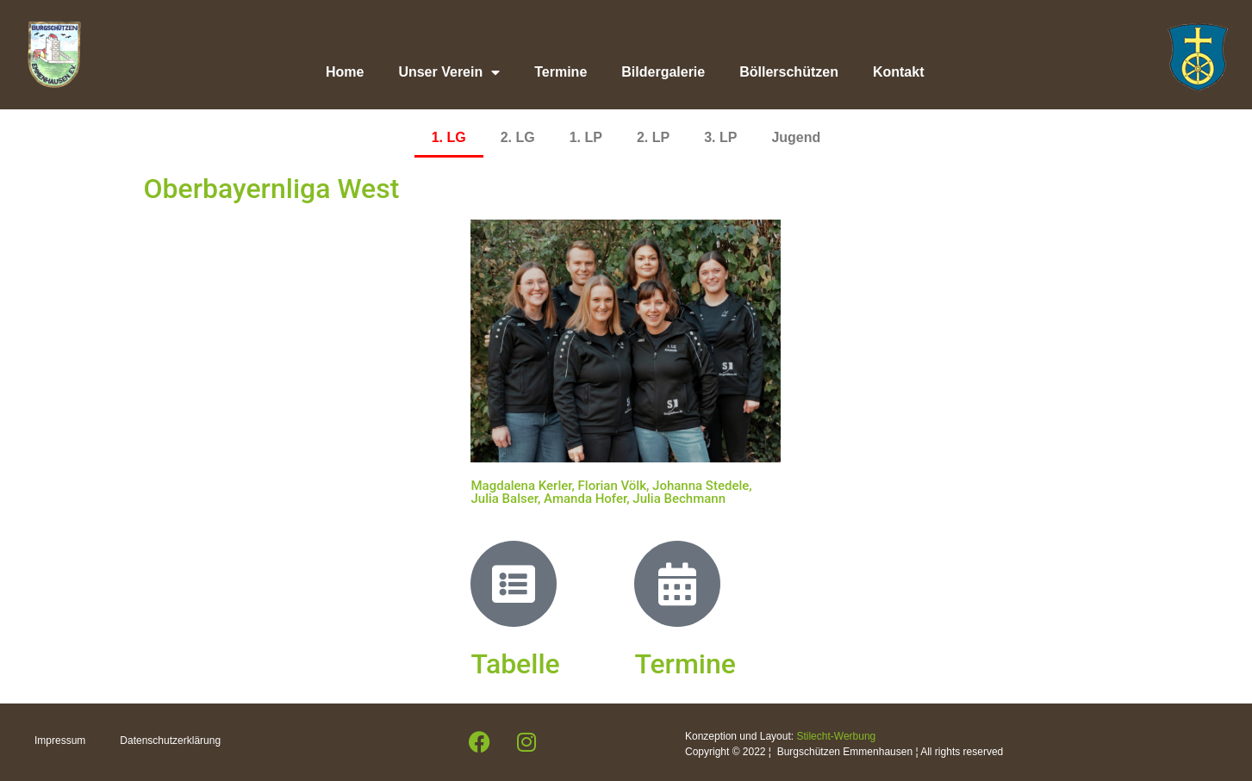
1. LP (586, 137)
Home (345, 72)
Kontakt (899, 72)
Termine (560, 72)
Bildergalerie (663, 72)
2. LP (653, 137)
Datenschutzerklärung (170, 741)
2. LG (518, 137)
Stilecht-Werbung (835, 736)
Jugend (795, 137)
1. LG (449, 137)
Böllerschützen (788, 72)
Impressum (59, 741)
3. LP (720, 137)
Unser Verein (449, 72)
